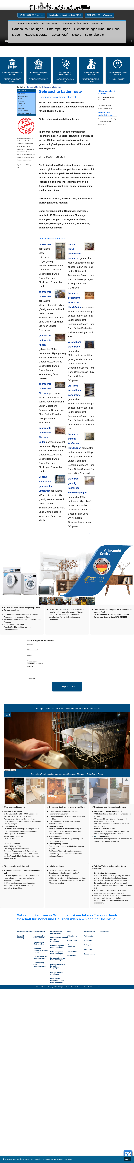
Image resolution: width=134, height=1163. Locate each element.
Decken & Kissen (23, 110)
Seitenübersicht (95, 34)
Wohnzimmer (72, 936)
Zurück (7, 770)
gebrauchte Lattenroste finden (45, 340)
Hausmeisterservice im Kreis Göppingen (57, 966)
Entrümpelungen (58, 29)
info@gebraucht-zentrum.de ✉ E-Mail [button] (65, 15)
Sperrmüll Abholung (20, 937)
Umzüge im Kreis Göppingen (56, 973)
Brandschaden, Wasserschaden (40, 937)
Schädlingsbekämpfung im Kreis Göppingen (57, 939)
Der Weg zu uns (69, 23)
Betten (20, 98)
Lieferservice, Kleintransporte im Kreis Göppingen (57, 980)
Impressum (83, 23)
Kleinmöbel (71, 956)
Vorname (30, 644)
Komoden (21, 101)
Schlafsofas (21, 108)
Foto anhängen (32, 661)
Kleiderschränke (23, 96)
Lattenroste (57, 87)
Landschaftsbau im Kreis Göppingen (57, 959)
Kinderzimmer (72, 951)
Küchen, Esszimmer (71, 946)
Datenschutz (97, 23)
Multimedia (88, 940)
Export (76, 34)
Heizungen (88, 949)
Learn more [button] (68, 1159)
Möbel (16, 34)
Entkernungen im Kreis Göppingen (56, 952)
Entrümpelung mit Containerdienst (40, 957)
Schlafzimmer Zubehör (25, 113)
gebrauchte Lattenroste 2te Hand (45, 388)
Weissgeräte (88, 936)
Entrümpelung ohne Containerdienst (40, 964)
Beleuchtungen (89, 954)
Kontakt (55, 23)
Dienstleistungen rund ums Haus (97, 29)
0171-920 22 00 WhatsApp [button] (99, 15)
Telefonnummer (32, 650)
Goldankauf (60, 34)
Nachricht (30, 666)
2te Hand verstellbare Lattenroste (74, 390)
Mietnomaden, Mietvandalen (39, 943)
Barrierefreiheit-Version (28, 23)
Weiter (13, 770)
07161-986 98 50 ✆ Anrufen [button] (31, 15)
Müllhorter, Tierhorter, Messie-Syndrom (41, 950)
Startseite (45, 23)
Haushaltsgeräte (36, 34)
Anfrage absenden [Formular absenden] (67, 687)
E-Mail (29, 655)
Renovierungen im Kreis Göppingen (57, 946)
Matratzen (21, 106)
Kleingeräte (88, 945)
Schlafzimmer (47, 87)
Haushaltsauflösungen (27, 29)
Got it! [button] (127, 1159)
